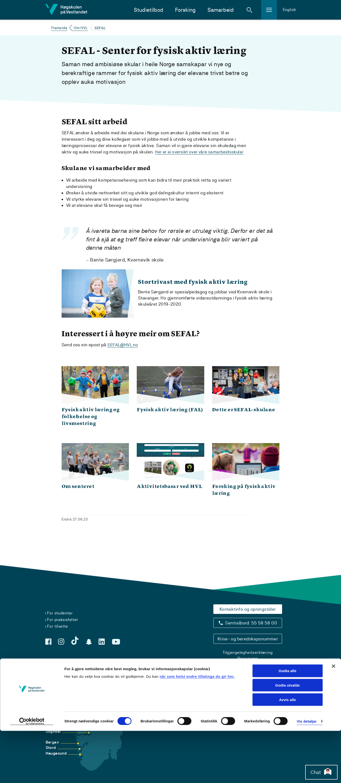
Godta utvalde (287, 737)
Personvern (247, 658)
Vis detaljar (307, 773)
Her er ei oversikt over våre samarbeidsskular (201, 151)
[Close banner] (333, 718)
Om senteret (78, 496)
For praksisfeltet (62, 619)
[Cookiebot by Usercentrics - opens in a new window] (31, 773)
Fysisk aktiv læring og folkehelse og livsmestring (91, 426)
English (289, 9)
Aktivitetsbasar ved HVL (169, 496)
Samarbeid (220, 10)
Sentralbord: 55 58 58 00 (251, 622)
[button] (249, 10)
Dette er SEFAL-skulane (243, 419)
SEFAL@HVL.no (123, 354)
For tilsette (57, 626)
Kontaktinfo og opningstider (247, 609)
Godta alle (288, 723)
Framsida (59, 28)
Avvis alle (287, 752)
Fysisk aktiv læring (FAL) (170, 419)
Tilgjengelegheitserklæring (248, 652)
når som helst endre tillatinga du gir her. (197, 728)
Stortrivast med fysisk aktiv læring (207, 287)
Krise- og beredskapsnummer (248, 638)
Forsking (185, 10)
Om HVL (81, 28)
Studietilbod (148, 10)
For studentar (60, 613)
